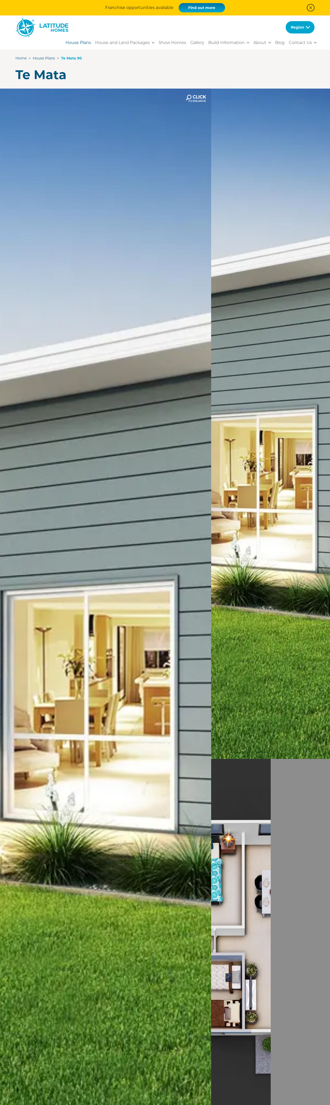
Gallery (197, 42)
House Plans (78, 42)
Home (21, 58)
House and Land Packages (122, 42)
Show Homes (172, 42)
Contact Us (300, 42)
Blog (280, 42)
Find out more (201, 7)
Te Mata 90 (71, 58)
